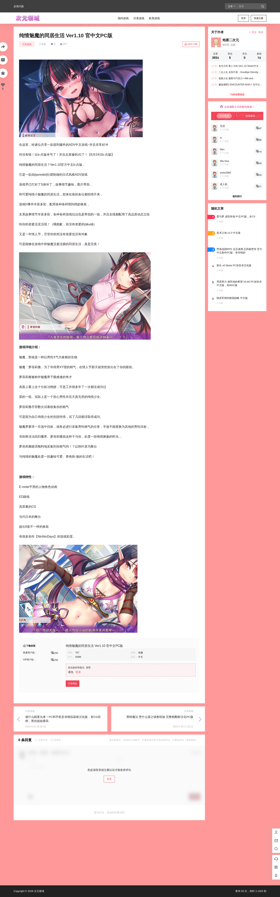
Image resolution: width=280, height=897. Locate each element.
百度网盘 (72, 683)
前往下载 (190, 44)
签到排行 (237, 196)
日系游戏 (27, 44)
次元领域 (38, 891)
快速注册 (258, 18)
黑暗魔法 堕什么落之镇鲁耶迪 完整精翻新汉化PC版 (159, 716)
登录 (243, 18)
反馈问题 (19, 6)
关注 (252, 32)
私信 (261, 32)
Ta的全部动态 (237, 94)
